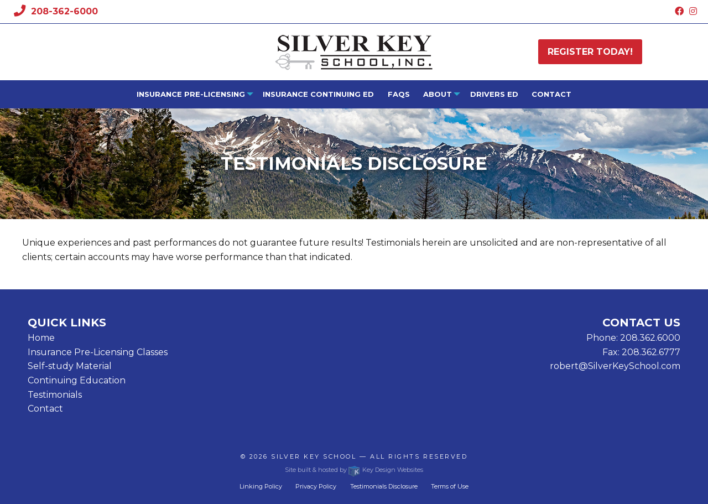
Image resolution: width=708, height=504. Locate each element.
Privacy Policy (315, 486)
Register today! (590, 51)
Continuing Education (77, 380)
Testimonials (55, 394)
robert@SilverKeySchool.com (615, 366)
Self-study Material (70, 366)
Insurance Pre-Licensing (191, 94)
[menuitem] (192, 94)
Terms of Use (449, 486)
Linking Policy (261, 486)
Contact (551, 94)
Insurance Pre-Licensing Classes (98, 352)
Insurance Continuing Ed (318, 94)
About (437, 94)
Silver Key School (313, 456)
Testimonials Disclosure (384, 486)
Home (41, 337)
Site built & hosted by (354, 470)
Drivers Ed (494, 94)
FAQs (399, 94)
